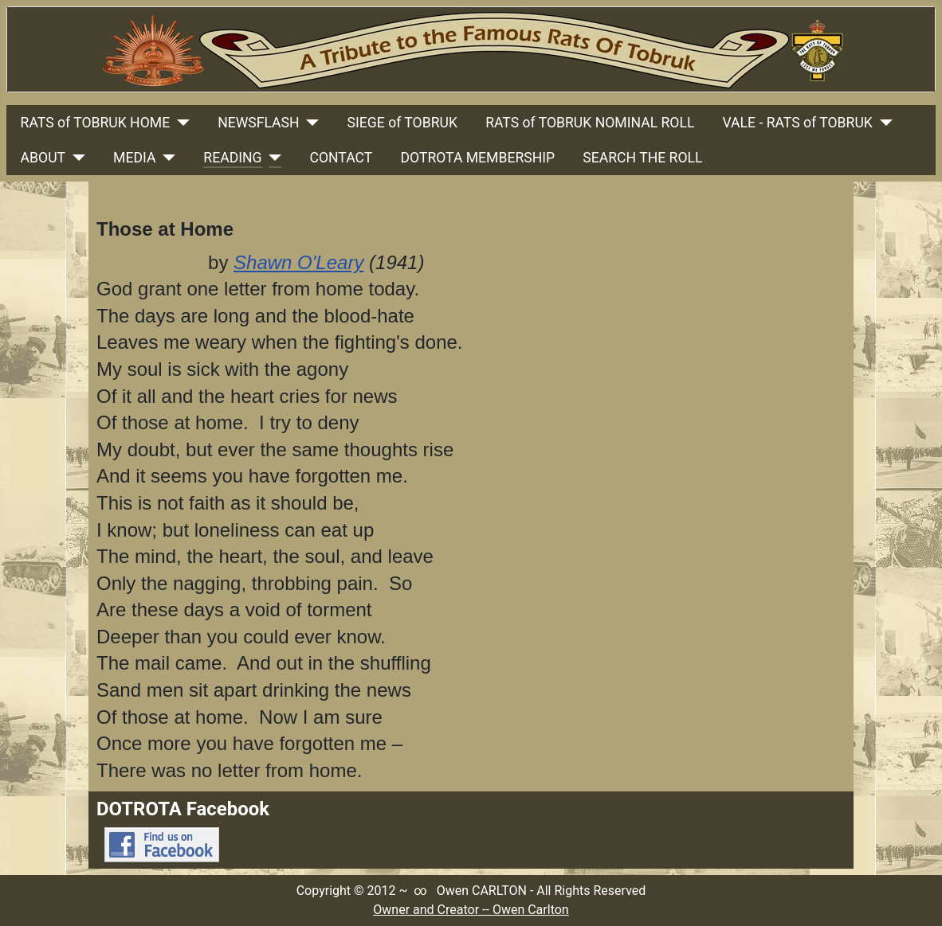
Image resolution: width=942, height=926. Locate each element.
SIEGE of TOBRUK (402, 123)
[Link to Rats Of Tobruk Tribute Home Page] (471, 49)
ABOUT (43, 158)
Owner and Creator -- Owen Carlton (470, 909)
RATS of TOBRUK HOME (96, 123)
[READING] (272, 157)
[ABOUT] (75, 157)
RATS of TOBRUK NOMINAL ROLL (589, 123)
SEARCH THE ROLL (642, 158)
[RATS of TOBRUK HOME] (180, 122)
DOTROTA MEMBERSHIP (477, 158)
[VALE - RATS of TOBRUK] (883, 122)
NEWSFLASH (258, 123)
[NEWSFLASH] (310, 122)
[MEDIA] (165, 157)
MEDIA (134, 158)
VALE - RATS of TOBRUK (798, 123)
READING (232, 158)
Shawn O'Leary (298, 262)
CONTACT (341, 158)
